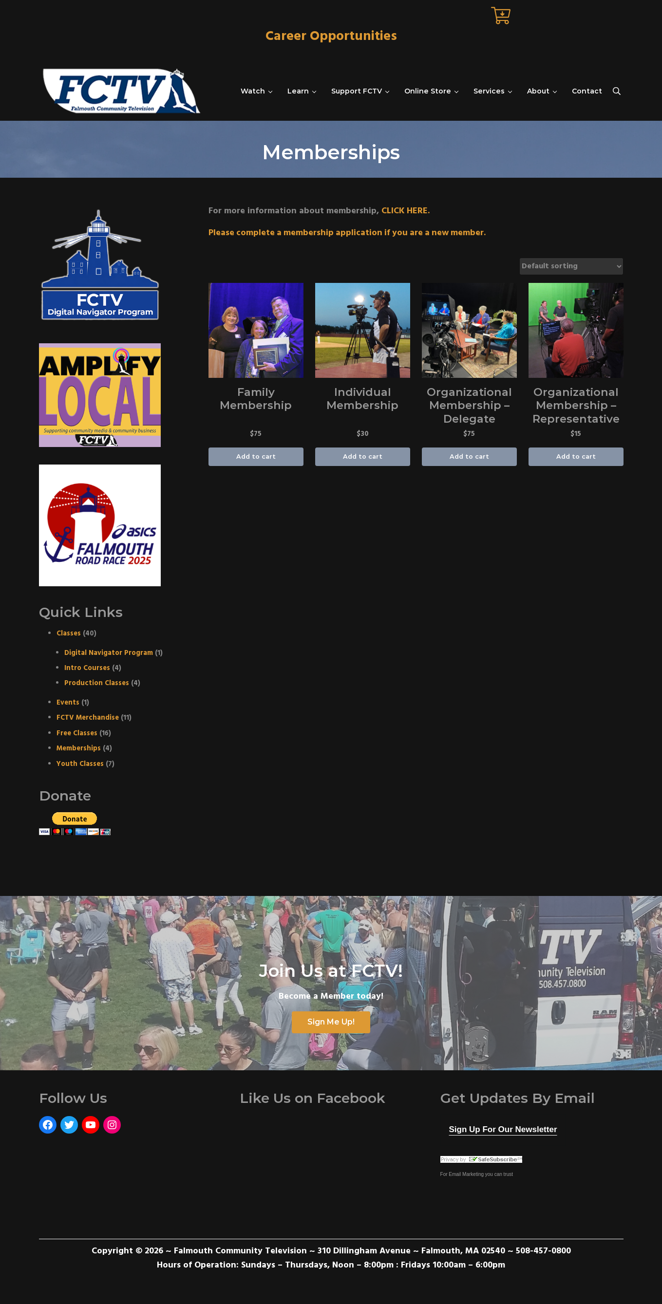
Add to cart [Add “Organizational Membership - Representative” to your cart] (576, 457)
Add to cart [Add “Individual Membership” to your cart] (362, 457)
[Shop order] (571, 266)
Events (68, 702)
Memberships (79, 748)
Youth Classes (80, 763)
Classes (69, 633)
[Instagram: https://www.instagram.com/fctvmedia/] (112, 1125)
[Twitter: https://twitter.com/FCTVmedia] (69, 1125)
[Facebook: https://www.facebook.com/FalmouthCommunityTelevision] (48, 1125)
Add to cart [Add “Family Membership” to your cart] (256, 457)
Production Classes (96, 683)
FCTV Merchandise (88, 718)
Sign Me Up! (331, 1021)
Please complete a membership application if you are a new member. (349, 233)
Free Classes (77, 733)
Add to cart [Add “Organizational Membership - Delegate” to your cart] (469, 457)
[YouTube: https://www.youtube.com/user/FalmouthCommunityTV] (90, 1125)
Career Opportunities (331, 36)
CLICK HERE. (405, 211)
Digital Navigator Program (108, 652)
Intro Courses (87, 668)
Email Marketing (466, 1173)
